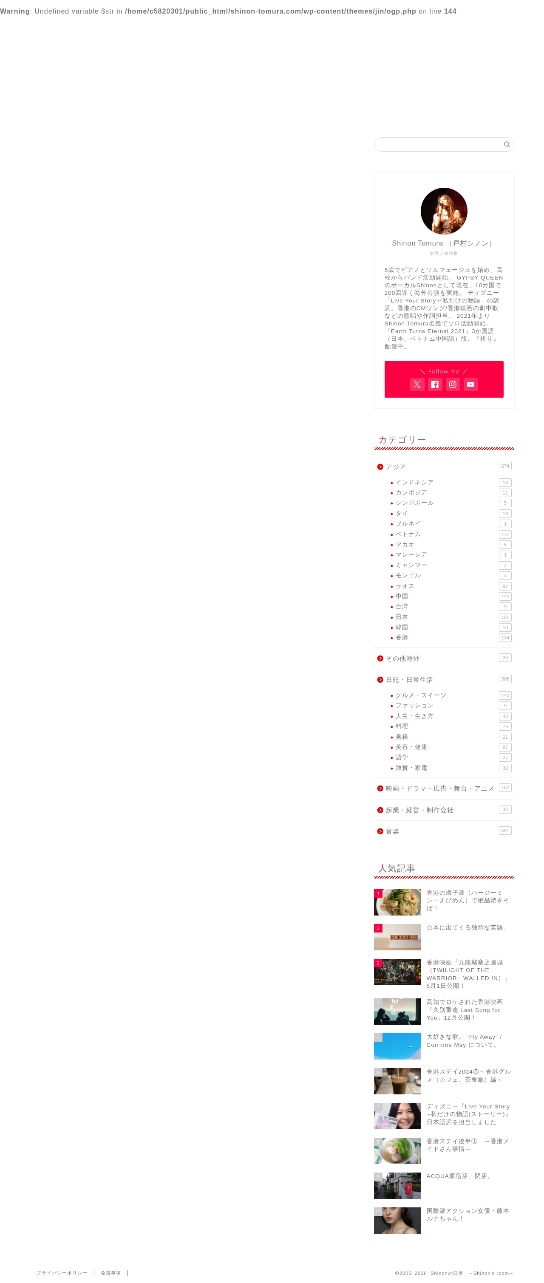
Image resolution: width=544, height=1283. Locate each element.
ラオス (454, 586)
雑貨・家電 (454, 768)
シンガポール (454, 503)
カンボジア (454, 493)
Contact (426, 115)
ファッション (454, 705)
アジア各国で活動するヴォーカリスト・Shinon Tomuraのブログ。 (272, 75)
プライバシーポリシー (62, 1272)
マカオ (454, 544)
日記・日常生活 (87, 503)
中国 (454, 596)
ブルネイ (454, 524)
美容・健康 (454, 747)
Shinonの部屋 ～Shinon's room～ (272, 41)
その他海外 (81, 492)
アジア (74, 481)
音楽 (70, 536)
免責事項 (111, 1272)
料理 (454, 726)
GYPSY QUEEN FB (323, 115)
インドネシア (454, 482)
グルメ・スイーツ (454, 695)
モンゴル (454, 575)
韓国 (454, 627)
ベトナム (454, 534)
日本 (454, 617)
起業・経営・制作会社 (98, 525)
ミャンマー (454, 565)
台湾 (454, 606)
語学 (454, 757)
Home (118, 115)
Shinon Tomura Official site (221, 115)
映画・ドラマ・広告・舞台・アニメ (118, 514)
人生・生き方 (454, 716)
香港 (454, 637)
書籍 (454, 737)
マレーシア (454, 555)
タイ (454, 513)
